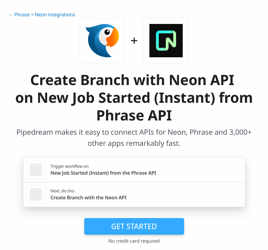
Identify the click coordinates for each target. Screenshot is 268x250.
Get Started (134, 226)
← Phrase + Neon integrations (41, 14)
